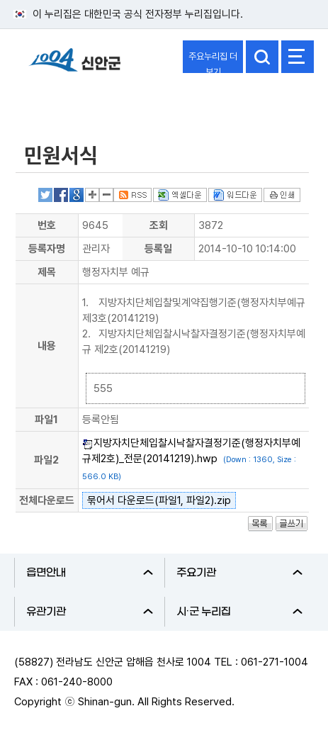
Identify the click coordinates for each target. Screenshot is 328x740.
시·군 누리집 (239, 611)
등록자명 (46, 248)
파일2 (46, 460)
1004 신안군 (74, 66)
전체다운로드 (46, 500)
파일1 (46, 419)
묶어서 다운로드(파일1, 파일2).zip (159, 500)
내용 (47, 346)
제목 (47, 272)
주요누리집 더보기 (212, 62)
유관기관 (89, 611)
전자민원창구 (56, 101)
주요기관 (239, 572)
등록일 (158, 248)
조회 (158, 225)
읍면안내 (89, 572)
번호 (47, 225)
